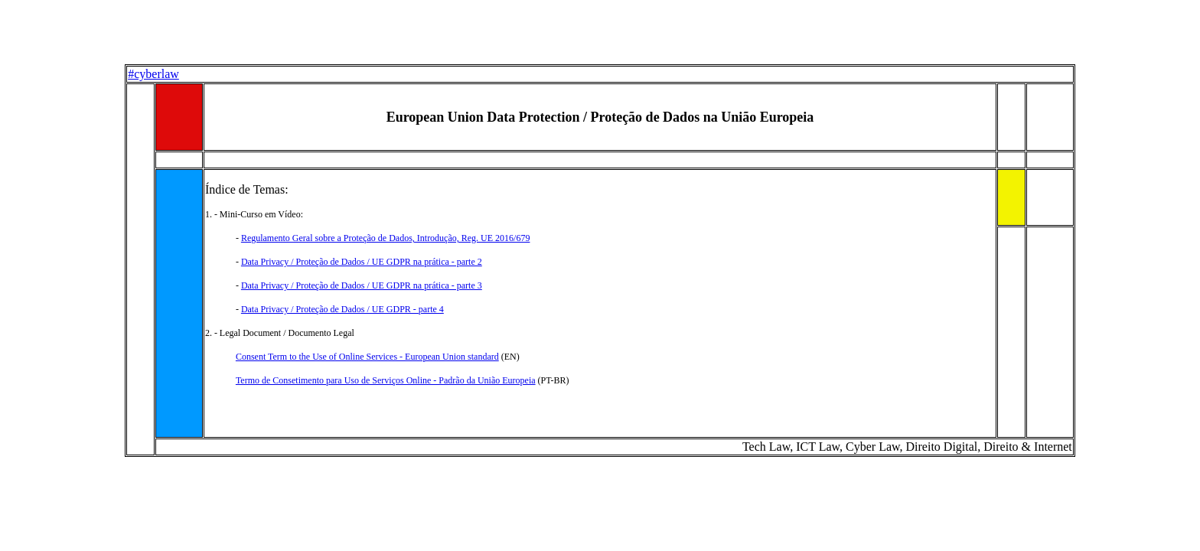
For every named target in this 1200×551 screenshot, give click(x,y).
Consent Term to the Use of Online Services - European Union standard (367, 356)
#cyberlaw (153, 73)
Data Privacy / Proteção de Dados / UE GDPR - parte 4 (342, 309)
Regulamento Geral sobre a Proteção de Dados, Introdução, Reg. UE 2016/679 (385, 238)
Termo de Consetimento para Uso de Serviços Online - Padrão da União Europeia (386, 380)
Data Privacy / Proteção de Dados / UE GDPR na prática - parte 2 (361, 261)
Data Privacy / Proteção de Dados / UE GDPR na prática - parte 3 (361, 285)
